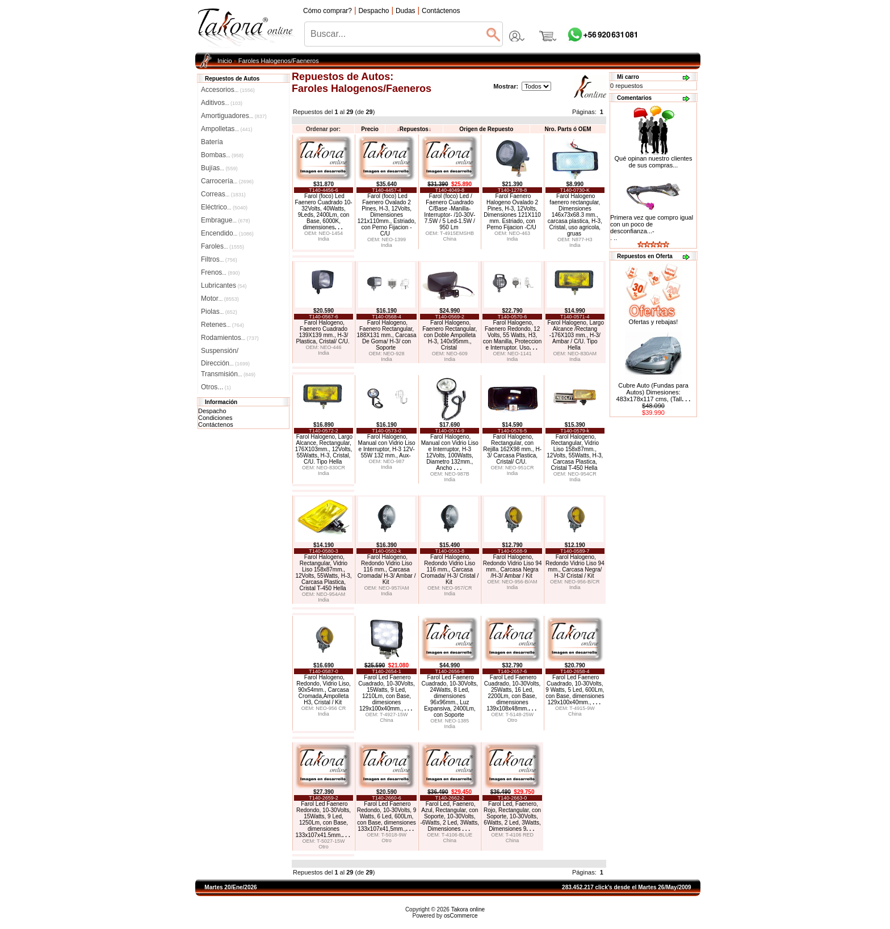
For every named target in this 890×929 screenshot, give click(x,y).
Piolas (219, 312)
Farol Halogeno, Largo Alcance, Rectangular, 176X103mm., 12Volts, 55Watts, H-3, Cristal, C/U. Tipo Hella (323, 449)
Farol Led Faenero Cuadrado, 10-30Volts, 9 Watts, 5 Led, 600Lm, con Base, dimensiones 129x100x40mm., (574, 689)
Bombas (222, 155)
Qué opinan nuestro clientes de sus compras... (653, 159)
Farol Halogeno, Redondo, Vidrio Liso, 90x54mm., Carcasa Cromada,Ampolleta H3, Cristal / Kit (323, 689)
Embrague (225, 220)
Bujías (219, 168)
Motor (220, 298)
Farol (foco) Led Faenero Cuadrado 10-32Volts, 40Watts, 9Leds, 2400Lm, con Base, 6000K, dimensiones (323, 211)
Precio (370, 129)
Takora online (468, 909)
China (449, 239)
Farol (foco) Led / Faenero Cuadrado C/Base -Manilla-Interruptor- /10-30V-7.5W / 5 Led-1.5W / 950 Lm (449, 211)
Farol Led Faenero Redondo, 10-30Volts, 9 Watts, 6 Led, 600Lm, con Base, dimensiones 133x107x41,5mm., (387, 816)
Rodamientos (230, 338)
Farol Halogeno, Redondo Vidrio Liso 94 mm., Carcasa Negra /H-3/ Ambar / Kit (512, 566)
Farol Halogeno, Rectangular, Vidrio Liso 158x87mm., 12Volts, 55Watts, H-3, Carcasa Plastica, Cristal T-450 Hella (575, 452)
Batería (212, 142)
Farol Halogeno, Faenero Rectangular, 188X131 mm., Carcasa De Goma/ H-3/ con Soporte (387, 335)
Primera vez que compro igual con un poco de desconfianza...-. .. (651, 227)
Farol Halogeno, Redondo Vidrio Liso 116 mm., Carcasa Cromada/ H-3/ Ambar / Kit (387, 569)
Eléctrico (224, 207)
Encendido (227, 233)
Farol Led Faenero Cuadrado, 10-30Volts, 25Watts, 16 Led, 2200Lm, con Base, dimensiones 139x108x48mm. (512, 693)
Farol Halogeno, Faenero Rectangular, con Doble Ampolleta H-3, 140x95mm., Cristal (449, 335)
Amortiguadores (234, 116)
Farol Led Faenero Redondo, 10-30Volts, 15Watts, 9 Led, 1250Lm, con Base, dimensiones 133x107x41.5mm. (323, 819)
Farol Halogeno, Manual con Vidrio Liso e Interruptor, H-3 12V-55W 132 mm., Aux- (386, 446)
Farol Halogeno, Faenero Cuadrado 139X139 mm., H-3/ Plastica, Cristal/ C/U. (322, 332)
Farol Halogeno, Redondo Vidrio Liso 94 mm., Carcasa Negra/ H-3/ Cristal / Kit (574, 566)
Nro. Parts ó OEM (567, 129)
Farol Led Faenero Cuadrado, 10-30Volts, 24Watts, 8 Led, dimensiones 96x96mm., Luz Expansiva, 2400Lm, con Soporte (449, 696)
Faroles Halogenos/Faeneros (278, 60)
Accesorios (228, 90)
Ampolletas (226, 129)
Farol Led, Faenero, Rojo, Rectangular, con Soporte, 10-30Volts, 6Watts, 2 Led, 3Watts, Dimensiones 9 (512, 816)
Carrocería (227, 181)
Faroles (222, 246)
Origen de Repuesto (486, 129)
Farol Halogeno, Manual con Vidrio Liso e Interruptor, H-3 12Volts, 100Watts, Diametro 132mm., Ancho (449, 452)
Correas (223, 194)
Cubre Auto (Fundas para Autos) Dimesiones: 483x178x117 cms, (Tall (653, 392)
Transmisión (228, 374)
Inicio (224, 60)
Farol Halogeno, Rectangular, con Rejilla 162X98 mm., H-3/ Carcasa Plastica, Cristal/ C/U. (512, 449)
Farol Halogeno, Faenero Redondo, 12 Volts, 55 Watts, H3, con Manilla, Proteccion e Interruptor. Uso (512, 335)
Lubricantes (224, 285)
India (323, 239)
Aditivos (221, 103)
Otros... (216, 387)
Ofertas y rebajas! (653, 321)
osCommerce (460, 916)
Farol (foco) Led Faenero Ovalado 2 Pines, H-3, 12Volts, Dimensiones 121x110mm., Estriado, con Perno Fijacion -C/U (387, 215)
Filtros (219, 259)
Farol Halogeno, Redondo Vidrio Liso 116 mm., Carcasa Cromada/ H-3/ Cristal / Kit (449, 569)
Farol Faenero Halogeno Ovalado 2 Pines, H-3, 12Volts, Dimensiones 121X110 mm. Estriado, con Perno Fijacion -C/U (512, 211)
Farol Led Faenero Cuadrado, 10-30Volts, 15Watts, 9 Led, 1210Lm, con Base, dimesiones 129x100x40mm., (386, 693)
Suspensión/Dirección (225, 352)
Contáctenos (215, 424)
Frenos (220, 272)
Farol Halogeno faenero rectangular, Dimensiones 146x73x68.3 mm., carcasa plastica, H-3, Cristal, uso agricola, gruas (575, 215)
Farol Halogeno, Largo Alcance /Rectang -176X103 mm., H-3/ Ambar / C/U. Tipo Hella (575, 335)
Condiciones (215, 417)
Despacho (212, 410)
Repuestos (414, 129)
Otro (512, 720)
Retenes (222, 325)
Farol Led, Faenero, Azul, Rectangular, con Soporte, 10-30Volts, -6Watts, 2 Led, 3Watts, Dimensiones (449, 816)
